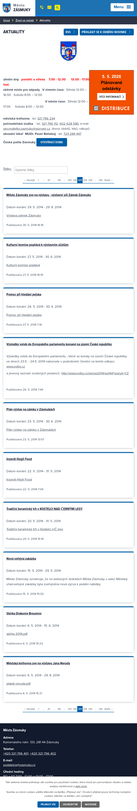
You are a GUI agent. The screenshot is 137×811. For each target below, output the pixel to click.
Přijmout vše (48, 804)
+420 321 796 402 (43, 753)
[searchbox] (41, 170)
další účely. (81, 786)
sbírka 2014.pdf (16, 633)
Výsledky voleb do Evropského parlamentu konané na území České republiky (59, 344)
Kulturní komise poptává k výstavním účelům (37, 244)
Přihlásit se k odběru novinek (107, 32)
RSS (71, 32)
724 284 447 (72, 133)
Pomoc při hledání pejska (23, 294)
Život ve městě (25, 20)
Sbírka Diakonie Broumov (24, 613)
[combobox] (41, 169)
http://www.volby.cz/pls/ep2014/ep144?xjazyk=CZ (95, 373)
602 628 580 (69, 123)
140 (101, 180)
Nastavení (90, 804)
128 (85, 180)
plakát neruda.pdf (18, 683)
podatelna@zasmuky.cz (19, 765)
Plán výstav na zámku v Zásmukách (30, 409)
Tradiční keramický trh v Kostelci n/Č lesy (34, 529)
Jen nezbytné (70, 804)
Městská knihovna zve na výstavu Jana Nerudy (38, 663)
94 (59, 180)
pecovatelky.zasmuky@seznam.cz (26, 128)
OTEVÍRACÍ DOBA (51, 142)
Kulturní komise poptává (23, 265)
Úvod (6, 20)
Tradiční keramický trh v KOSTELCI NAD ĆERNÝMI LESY (44, 508)
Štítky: (7, 169)
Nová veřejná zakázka (21, 558)
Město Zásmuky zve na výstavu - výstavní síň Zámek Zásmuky (48, 194)
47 (49, 180)
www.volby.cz (15, 366)
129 (90, 180)
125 (70, 180)
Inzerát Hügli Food (19, 458)
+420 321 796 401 (15, 753)
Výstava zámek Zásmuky (23, 215)
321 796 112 (50, 123)
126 (75, 180)
